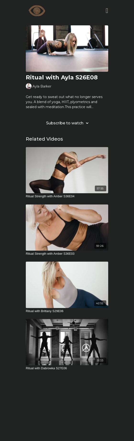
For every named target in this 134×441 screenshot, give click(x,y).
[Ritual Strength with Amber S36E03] (67, 253)
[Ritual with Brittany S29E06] (67, 311)
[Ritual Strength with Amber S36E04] (67, 196)
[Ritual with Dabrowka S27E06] (67, 368)
